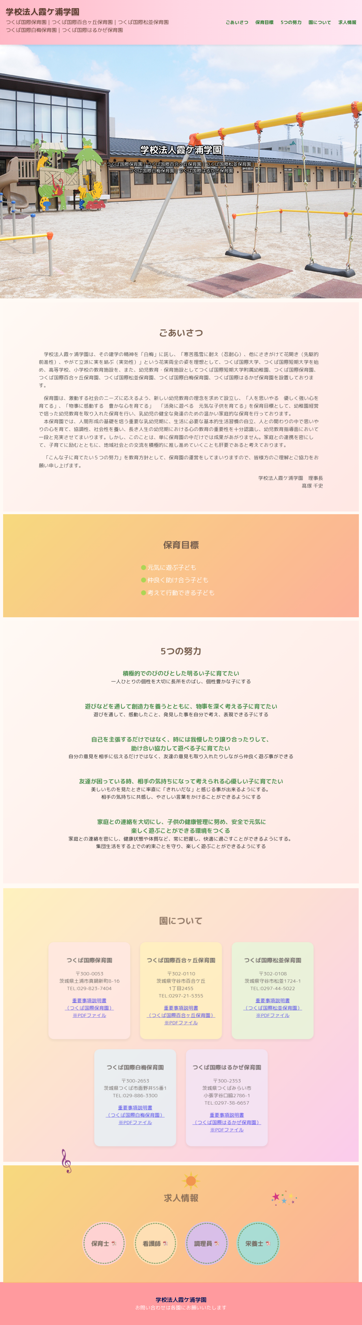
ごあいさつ (237, 22)
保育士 (106, 1257)
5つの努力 (291, 22)
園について (320, 22)
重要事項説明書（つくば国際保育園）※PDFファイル (96, 1023)
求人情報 (347, 22)
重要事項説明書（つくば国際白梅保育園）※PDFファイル (138, 1122)
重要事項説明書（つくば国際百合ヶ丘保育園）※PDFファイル (181, 1029)
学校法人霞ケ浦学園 (42, 11)
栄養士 (249, 1257)
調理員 (201, 1257)
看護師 (154, 1257)
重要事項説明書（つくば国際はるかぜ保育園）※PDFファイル (223, 1129)
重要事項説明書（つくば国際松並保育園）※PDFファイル (266, 1023)
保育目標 (264, 22)
